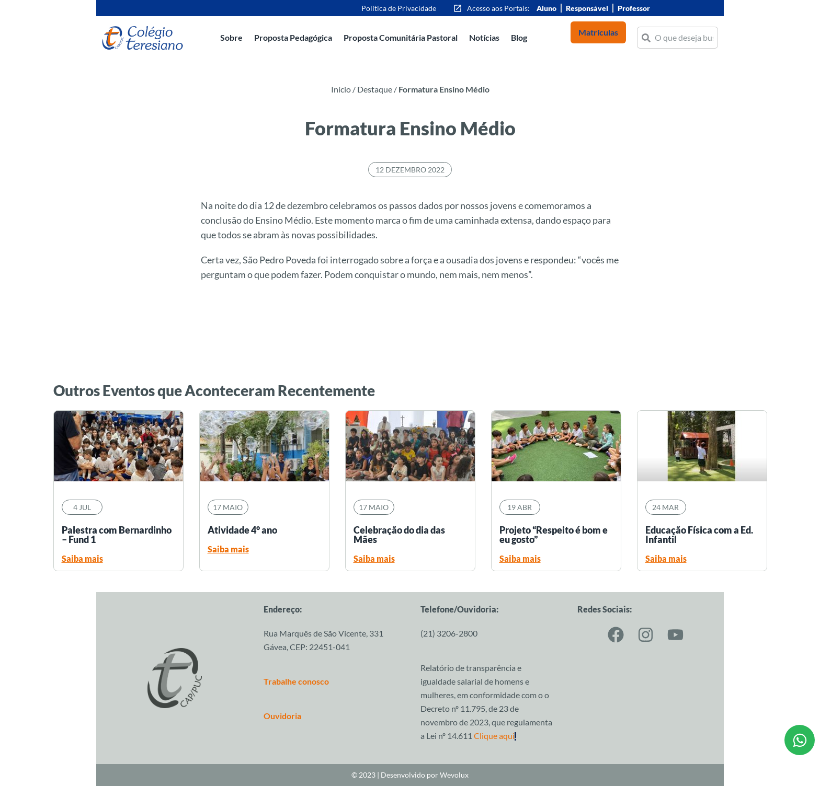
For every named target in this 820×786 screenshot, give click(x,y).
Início (341, 89)
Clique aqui (495, 736)
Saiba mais (82, 558)
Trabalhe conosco (296, 681)
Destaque (374, 89)
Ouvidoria (282, 716)
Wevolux (454, 774)
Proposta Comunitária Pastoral (401, 37)
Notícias (484, 37)
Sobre (231, 37)
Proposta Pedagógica (293, 37)
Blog (519, 37)
